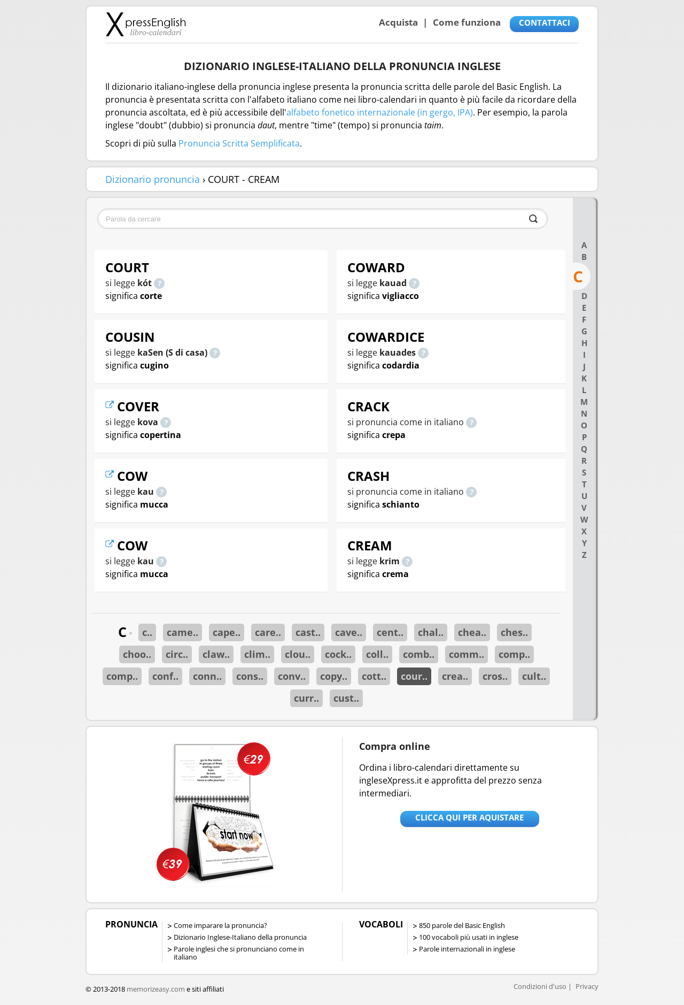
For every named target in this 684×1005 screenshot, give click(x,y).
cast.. (308, 632)
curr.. (306, 698)
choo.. (137, 654)
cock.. (338, 654)
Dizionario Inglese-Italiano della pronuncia (240, 937)
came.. (182, 632)
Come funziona (467, 22)
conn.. (207, 676)
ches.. (514, 632)
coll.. (377, 654)
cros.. (495, 676)
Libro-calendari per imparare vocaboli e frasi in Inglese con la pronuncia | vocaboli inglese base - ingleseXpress (145, 24)
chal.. (431, 632)
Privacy (587, 986)
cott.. (374, 676)
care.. (268, 632)
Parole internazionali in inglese (467, 949)
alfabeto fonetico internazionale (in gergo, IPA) (379, 112)
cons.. (249, 676)
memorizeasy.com (156, 989)
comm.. (466, 654)
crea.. (455, 676)
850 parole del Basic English (462, 925)
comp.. (514, 654)
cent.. (390, 632)
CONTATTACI (544, 22)
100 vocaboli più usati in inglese (468, 937)
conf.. (165, 676)
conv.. (292, 676)
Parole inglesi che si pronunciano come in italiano (239, 953)
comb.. (418, 654)
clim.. (257, 654)
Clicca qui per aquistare (469, 817)
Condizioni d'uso (540, 986)
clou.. (297, 654)
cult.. (534, 676)
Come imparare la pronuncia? (220, 925)
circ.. (177, 654)
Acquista (398, 22)
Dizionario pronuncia (152, 179)
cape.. (226, 632)
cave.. (348, 632)
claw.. (216, 654)
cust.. (346, 698)
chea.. (472, 632)
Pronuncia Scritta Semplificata (239, 143)
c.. (147, 632)
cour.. (414, 676)
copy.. (333, 676)
